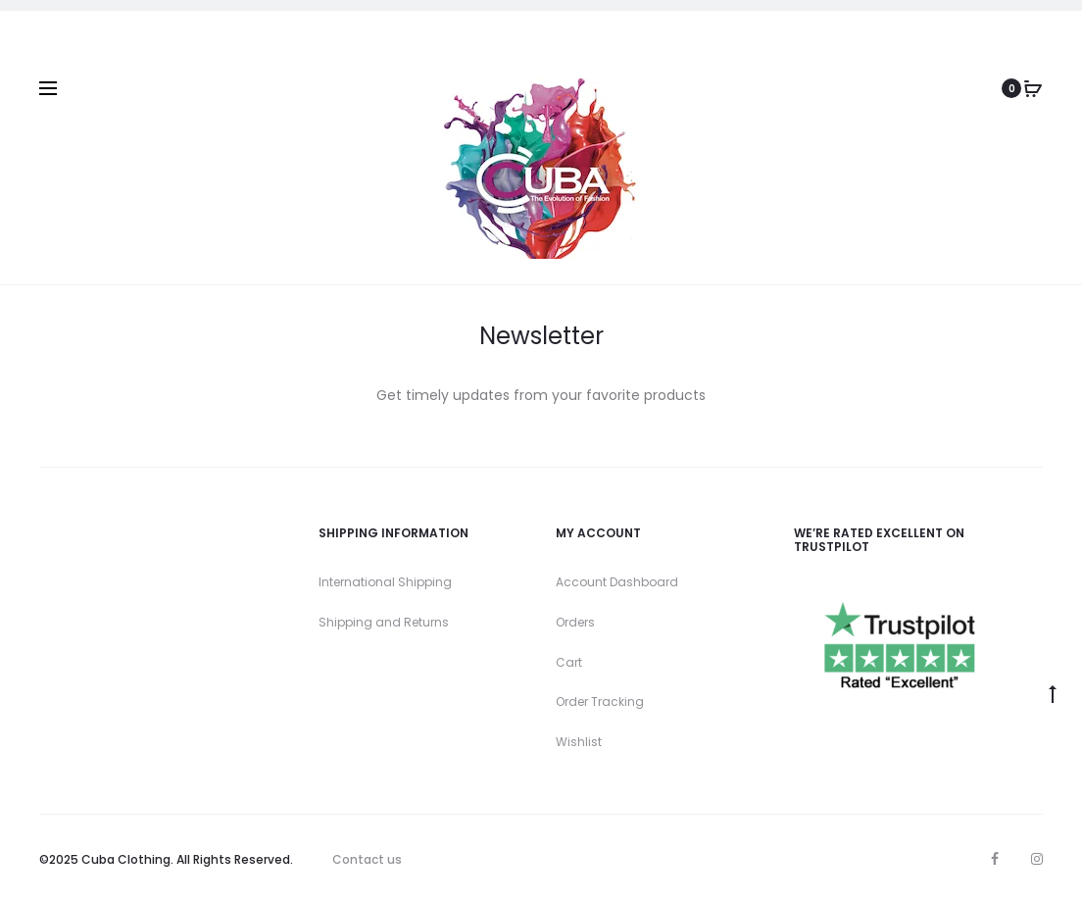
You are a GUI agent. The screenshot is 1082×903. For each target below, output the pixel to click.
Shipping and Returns (384, 622)
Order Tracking (600, 701)
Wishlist (579, 741)
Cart (569, 662)
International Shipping (385, 582)
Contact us (367, 859)
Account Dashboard (617, 582)
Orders (575, 622)
